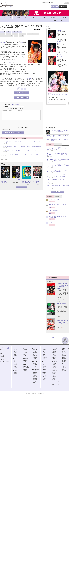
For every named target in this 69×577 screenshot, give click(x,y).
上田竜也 (35, 364)
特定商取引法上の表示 (4, 361)
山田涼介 (35, 370)
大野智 (24, 354)
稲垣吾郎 (64, 352)
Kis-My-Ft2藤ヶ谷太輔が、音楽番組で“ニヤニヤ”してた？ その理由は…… (16, 158)
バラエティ (3, 35)
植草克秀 (64, 370)
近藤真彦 (64, 358)
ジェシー (54, 369)
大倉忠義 (35, 355)
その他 (63, 363)
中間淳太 (54, 352)
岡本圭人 (35, 375)
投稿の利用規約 (15, 104)
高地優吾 (54, 366)
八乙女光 (35, 381)
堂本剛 (15, 373)
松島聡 (44, 369)
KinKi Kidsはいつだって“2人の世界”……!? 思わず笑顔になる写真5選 (57, 136)
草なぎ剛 (64, 354)
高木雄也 (35, 378)
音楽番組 (21, 35)
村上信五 (35, 357)
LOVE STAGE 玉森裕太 (16, 180)
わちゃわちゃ (15, 33)
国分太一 (15, 352)
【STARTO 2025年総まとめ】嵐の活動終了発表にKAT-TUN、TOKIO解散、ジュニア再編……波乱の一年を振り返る (57, 154)
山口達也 (15, 351)
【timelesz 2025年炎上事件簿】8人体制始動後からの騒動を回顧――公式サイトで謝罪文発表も (58, 160)
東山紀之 (64, 369)
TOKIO (14, 348)
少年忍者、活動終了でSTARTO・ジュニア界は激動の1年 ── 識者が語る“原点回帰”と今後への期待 (58, 186)
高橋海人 (54, 379)
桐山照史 (54, 351)
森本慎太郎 (54, 370)
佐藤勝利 (44, 363)
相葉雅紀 (25, 349)
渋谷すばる (35, 349)
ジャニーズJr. (55, 361)
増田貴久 (25, 369)
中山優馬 (64, 357)
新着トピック (58, 196)
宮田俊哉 (29, 78)
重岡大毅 (54, 349)
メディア (16, 35)
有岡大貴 (35, 376)
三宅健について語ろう (52, 211)
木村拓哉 (64, 351)
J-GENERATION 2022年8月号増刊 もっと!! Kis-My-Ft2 (26, 181)
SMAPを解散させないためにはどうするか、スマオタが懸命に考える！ (57, 217)
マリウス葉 (45, 367)
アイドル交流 (30, 33)
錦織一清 (64, 367)
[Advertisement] (57, 116)
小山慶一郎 (25, 366)
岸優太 (53, 375)
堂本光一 (15, 372)
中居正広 (64, 349)
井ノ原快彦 (16, 363)
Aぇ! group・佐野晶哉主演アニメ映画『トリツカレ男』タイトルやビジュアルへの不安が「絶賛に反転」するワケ (58, 181)
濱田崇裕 (54, 357)
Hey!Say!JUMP (35, 369)
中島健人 (44, 364)
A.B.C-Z (44, 372)
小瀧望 (53, 358)
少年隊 (62, 366)
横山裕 (34, 358)
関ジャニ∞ (34, 348)
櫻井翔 (24, 355)
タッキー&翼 (25, 358)
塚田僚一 (44, 379)
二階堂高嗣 (58, 94)
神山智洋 (54, 354)
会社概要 (2, 356)
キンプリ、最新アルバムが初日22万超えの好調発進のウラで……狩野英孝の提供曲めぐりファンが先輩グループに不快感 (58, 165)
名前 (3, 106)
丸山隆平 (35, 352)
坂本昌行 (15, 360)
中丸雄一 (35, 366)
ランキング (58, 144)
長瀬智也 (15, 355)
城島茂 (15, 349)
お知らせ (2, 353)
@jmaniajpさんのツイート (52, 337)
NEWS (24, 364)
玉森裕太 (51, 95)
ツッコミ (36, 33)
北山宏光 (60, 95)
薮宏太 (34, 382)
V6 (13, 358)
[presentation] (13, 122)
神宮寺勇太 (54, 373)
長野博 (15, 361)
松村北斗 (54, 367)
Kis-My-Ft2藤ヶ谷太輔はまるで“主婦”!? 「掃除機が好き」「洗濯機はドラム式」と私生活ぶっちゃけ (22, 146)
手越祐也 (25, 370)
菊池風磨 (44, 366)
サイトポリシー (3, 359)
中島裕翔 (35, 373)
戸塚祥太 (44, 375)
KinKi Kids (15, 370)
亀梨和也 (35, 363)
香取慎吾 (64, 355)
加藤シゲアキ (26, 367)
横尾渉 (13, 31)
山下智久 (64, 361)
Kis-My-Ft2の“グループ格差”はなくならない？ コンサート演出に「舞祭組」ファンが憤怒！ (20, 154)
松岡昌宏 (15, 354)
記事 (28, 7)
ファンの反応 (9, 35)
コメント (4, 108)
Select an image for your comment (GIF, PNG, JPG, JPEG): (15, 127)
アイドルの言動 (23, 33)
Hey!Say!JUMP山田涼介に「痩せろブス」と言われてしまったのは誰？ (58, 140)
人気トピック (50, 196)
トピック (37, 7)
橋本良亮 (44, 373)
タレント (45, 7)
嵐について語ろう (51, 223)
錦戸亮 (34, 351)
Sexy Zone (44, 361)
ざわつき (2, 33)
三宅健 (15, 366)
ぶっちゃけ (8, 33)
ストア (20, 7)
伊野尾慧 (35, 379)
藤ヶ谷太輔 (19, 31)
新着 (50, 144)
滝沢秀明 (25, 360)
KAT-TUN (34, 361)
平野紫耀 (54, 376)
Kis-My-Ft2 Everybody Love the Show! (36, 181)
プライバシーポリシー (4, 358)
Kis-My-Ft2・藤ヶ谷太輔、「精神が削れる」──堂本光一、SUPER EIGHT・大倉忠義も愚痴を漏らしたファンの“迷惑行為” (22, 142)
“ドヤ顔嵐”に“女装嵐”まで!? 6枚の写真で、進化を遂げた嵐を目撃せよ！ (60, 131)
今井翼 (24, 361)
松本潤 (24, 351)
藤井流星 (54, 355)
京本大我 (54, 363)
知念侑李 (35, 372)
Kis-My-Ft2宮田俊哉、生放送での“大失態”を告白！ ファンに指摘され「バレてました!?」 (19, 150)
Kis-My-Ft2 (3, 31)
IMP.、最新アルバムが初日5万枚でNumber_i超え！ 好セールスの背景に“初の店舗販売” (58, 171)
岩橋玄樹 (54, 372)
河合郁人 (44, 376)
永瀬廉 (53, 378)
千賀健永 (8, 31)
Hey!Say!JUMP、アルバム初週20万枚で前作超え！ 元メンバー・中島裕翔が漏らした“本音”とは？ (58, 175)
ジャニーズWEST (56, 348)
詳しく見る (59, 41)
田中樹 (53, 364)
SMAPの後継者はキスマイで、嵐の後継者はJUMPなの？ (56, 205)
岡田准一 (15, 367)
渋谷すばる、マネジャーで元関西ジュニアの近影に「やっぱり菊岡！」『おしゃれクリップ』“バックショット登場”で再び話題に (57, 148)
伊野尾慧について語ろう (52, 200)
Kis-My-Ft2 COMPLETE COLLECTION (4, 181)
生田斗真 (64, 360)
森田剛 (15, 364)
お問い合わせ (3, 355)
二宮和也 (25, 352)
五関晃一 (44, 378)
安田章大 (35, 354)
